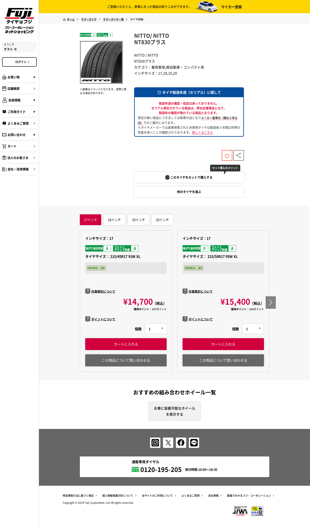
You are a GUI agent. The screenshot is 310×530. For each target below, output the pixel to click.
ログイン (23, 62)
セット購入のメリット (227, 169)
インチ (90, 221)
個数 (138, 330)
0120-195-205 (161, 472)
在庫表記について (100, 293)
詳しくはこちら (202, 132)
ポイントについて (100, 321)
